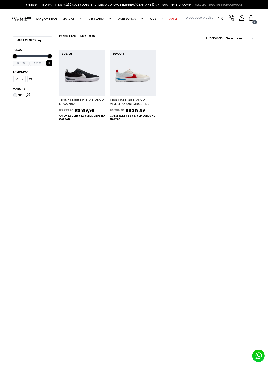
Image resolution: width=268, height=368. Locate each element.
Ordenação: (214, 38)
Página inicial (68, 36)
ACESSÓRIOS (127, 19)
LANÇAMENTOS (46, 19)
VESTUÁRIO (96, 19)
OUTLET (174, 19)
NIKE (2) (24, 94)
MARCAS (68, 19)
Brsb (92, 36)
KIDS (153, 19)
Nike (83, 36)
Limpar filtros (28, 40)
